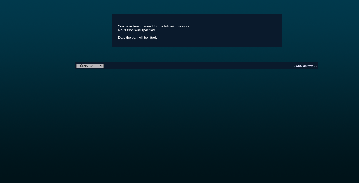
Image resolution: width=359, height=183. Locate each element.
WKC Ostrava (304, 65)
